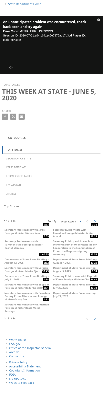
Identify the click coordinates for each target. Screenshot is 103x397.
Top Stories (14, 150)
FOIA (12, 374)
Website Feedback (21, 383)
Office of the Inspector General (30, 348)
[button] (98, 20)
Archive (11, 194)
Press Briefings (16, 167)
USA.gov (14, 344)
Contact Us (16, 356)
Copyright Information (24, 370)
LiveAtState (14, 185)
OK (11, 67)
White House (18, 340)
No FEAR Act (17, 378)
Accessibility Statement (25, 366)
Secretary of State (18, 158)
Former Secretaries (19, 176)
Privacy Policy (18, 362)
